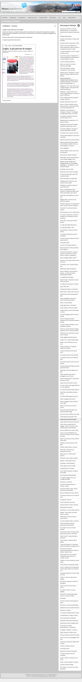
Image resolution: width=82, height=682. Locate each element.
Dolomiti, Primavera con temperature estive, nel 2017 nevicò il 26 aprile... (69, 204)
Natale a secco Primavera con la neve (68, 343)
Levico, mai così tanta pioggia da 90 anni (69, 638)
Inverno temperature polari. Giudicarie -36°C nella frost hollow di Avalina (69, 320)
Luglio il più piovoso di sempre (22, 11)
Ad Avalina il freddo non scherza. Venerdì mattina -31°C (68, 117)
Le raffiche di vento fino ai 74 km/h (69, 284)
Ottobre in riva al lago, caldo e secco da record (69, 261)
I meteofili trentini (64, 242)
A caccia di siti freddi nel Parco (68, 245)
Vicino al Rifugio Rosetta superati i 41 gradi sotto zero (69, 98)
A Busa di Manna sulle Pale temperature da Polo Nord (67, 524)
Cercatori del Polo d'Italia (66, 664)
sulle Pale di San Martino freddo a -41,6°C (69, 393)
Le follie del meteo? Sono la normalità (67, 654)
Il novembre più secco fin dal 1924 (69, 355)
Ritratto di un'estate (65, 610)
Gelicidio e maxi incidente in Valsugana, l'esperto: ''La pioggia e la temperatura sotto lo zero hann (69, 112)
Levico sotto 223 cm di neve (67, 502)
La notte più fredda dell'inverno (68, 225)
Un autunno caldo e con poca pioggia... (68, 590)
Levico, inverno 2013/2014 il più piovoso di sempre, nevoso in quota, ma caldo (69, 434)
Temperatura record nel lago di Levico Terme (68, 517)
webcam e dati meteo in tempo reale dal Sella (69, 39)
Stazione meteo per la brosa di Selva (69, 139)
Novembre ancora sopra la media (68, 458)
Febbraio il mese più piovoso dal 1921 (68, 443)
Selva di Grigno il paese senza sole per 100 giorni (69, 151)
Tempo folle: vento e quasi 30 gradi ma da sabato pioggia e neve (69, 158)
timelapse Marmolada (65, 36)
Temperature (13, 17)
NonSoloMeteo (72, 17)
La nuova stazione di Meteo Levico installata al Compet (69, 325)
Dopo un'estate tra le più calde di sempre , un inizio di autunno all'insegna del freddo (68, 273)
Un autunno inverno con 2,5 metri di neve (69, 496)
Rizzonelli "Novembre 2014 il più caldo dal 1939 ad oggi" (68, 410)
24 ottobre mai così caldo (66, 169)
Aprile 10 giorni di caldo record (68, 632)
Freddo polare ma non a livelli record (69, 212)
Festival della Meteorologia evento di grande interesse (69, 366)
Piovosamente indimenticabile (68, 475)
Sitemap (78, 8)
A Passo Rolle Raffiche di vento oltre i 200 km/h (69, 136)
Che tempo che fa (64, 648)
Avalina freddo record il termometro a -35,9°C (69, 311)
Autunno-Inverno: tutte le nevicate (69, 504)
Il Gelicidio (63, 598)
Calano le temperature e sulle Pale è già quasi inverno (69, 379)
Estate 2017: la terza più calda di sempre (68, 221)
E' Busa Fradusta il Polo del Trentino (69, 635)
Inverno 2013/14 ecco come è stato (69, 430)
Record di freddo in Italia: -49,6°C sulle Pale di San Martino (68, 489)
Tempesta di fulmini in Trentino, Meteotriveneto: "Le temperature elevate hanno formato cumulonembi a (69, 31)
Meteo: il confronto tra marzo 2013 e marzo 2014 (69, 439)
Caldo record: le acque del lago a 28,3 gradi (68, 536)
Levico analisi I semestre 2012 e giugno (68, 541)
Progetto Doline (43, 17)
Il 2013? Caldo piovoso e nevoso (68, 447)
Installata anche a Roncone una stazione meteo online (68, 182)
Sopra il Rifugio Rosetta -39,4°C (68, 257)
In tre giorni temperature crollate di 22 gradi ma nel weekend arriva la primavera (69, 216)
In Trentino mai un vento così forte (69, 133)
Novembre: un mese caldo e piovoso (69, 510)
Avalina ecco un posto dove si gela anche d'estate (69, 333)
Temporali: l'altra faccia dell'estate (69, 620)
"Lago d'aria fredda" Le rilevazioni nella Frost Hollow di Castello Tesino (69, 545)
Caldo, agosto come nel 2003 (67, 465)
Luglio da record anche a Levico (68, 383)
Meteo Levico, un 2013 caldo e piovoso (68, 454)
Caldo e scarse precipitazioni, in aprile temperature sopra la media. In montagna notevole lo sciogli (69, 47)
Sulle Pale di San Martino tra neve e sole (69, 196)
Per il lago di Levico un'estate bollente (68, 528)
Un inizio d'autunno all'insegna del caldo (69, 601)
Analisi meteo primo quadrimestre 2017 (69, 295)
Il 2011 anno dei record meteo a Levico (68, 586)
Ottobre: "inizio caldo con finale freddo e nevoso (68, 513)
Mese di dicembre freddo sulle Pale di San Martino (69, 248)
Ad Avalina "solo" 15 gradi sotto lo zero (69, 265)
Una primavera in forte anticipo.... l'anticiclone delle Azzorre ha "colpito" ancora (69, 556)
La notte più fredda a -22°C (67, 227)
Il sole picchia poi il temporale (68, 618)
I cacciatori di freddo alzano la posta (69, 612)
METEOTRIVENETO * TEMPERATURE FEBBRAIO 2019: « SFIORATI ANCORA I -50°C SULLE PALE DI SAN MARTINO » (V (69, 81)
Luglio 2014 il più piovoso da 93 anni (69, 422)
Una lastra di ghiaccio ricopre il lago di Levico (69, 573)
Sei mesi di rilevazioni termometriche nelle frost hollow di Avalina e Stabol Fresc (69, 550)
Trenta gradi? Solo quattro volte (68, 416)
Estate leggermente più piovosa (68, 337)
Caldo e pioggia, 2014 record (67, 399)
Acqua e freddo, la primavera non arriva (69, 658)
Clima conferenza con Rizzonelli (68, 178)
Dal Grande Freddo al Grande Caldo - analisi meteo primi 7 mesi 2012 (69, 532)
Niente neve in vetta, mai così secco (69, 291)
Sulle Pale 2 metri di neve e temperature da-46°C (67, 450)
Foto (59, 17)
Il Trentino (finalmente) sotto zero (69, 396)
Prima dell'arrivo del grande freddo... (69, 564)
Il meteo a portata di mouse (67, 646)
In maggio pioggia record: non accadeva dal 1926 (68, 478)
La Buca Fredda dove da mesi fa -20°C (68, 351)
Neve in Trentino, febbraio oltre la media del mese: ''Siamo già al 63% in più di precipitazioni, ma (69, 106)
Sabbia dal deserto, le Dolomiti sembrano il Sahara (68, 347)
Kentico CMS (35, 676)
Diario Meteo (52, 17)
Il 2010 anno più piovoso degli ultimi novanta (69, 642)
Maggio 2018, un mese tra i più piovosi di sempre (68, 200)
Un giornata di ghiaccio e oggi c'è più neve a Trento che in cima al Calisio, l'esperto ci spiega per (69, 253)
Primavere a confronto (66, 482)
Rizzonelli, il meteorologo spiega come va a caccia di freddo (68, 595)
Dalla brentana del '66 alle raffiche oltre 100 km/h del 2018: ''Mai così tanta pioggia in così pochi (69, 144)
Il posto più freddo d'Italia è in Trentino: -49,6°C (68, 485)
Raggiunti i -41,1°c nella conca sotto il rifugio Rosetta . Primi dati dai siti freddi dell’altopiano (69, 87)
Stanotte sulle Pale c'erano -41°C (68, 101)
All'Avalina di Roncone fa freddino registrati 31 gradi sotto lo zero (69, 125)
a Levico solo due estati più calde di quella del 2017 (69, 239)
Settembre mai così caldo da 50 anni (69, 607)
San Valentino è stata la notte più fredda (68, 230)
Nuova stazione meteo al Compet (68, 307)
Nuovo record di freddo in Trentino (69, 662)
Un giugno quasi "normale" (67, 468)
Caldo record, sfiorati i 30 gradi (68, 155)
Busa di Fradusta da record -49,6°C (69, 493)
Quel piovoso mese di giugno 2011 (69, 623)
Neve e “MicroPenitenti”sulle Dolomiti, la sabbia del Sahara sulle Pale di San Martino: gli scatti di (69, 191)
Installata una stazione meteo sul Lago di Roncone (68, 186)
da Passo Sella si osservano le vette (69, 43)
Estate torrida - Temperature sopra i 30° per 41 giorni (69, 280)
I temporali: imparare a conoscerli (69, 289)
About (73, 8)
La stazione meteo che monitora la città (69, 358)
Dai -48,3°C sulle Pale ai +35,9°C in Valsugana (69, 582)
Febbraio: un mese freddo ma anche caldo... (69, 561)
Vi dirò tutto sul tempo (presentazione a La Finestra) (67, 626)
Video (64, 17)
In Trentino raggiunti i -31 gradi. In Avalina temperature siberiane (69, 129)
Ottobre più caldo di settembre (68, 268)
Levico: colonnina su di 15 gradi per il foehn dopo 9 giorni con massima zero (69, 569)
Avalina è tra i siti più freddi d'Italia (69, 339)
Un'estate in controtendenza (67, 463)
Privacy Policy (52, 676)
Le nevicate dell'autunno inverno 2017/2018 (68, 235)
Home (4, 11)
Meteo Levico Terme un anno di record (68, 406)
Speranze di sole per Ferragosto (68, 651)
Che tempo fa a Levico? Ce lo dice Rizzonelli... (69, 668)
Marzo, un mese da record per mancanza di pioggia (68, 65)
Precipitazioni (21, 17)
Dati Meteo (4, 17)
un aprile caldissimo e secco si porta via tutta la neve (69, 52)
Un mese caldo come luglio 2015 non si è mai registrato (69, 386)
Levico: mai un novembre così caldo (69, 414)
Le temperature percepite (66, 277)
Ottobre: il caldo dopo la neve (68, 460)
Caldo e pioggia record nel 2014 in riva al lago (69, 402)
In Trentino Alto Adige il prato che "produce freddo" (69, 175)
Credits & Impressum (43, 676)
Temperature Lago (32, 17)
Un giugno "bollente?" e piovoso (68, 630)
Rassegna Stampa (10, 11)
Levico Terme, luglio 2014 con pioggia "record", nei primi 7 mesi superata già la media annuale (69, 426)
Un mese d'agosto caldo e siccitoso (69, 521)
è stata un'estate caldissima (67, 61)
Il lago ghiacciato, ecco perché (68, 305)
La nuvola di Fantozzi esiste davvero (69, 389)
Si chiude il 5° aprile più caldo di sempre (68, 208)
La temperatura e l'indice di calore (69, 615)
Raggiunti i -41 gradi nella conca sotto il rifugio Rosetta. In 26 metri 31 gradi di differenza (69, 93)
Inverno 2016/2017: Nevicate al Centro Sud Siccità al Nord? (68, 299)
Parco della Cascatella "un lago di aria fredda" (69, 471)
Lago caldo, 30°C (64, 286)
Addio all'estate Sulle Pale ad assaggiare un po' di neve (67, 375)
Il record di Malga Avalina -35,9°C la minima (69, 315)
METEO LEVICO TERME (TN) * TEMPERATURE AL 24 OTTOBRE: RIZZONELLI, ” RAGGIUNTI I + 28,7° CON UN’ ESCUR (69, 164)
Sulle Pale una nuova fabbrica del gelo (69, 371)
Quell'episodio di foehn (66, 507)
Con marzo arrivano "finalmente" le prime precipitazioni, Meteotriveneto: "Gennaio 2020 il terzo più (69, 57)
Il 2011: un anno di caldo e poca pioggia (68, 578)
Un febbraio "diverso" (66, 499)
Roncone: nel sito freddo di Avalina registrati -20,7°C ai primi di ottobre (69, 329)
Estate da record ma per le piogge (69, 171)
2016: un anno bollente (66, 302)
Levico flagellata (64, 148)
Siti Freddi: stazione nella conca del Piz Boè (69, 362)
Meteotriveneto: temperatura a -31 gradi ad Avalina (69, 121)
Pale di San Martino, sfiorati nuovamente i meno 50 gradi (67, 69)
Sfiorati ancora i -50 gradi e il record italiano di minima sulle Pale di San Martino (69, 74)
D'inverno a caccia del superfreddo (69, 605)
